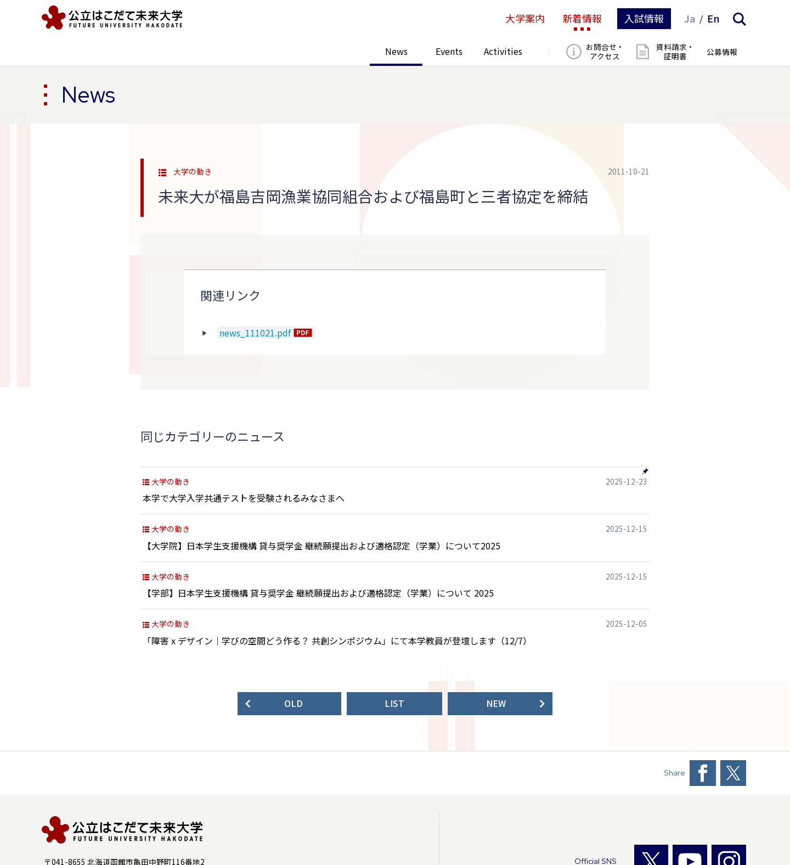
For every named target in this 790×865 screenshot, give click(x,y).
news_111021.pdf (255, 332)
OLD (293, 703)
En (713, 19)
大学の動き (192, 172)
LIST (394, 703)
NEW (496, 703)
